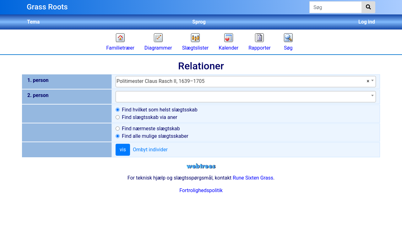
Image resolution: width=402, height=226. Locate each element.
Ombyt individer (150, 150)
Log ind (366, 22)
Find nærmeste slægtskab (151, 129)
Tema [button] (33, 22)
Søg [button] (288, 48)
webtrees (201, 166)
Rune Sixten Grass (253, 178)
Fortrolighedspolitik (201, 190)
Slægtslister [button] (195, 48)
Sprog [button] (199, 22)
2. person (38, 95)
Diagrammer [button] (158, 48)
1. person (38, 80)
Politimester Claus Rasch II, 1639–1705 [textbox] (243, 81)
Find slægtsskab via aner (149, 117)
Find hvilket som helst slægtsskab (160, 110)
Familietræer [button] (120, 48)
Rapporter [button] (259, 48)
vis (123, 150)
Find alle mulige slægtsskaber (155, 136)
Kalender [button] (228, 48)
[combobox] (246, 81)
